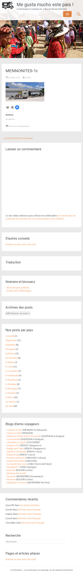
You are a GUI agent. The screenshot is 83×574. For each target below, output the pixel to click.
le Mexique (11, 384)
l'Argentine (11, 340)
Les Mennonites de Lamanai (17, 138)
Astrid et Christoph (16, 451)
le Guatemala (12, 375)
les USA (9, 406)
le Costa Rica (12, 371)
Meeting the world (16, 473)
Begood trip (13, 454)
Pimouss (11, 479)
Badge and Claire (15, 448)
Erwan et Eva (13, 445)
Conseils (10, 336)
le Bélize (10, 362)
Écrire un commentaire (19, 126)
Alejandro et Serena (16, 482)
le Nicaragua (12, 388)
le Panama (11, 393)
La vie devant (13, 439)
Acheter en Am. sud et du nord (21, 244)
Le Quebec (11, 401)
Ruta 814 (11, 470)
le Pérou (10, 397)
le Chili (9, 366)
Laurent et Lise (14, 430)
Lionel (28, 77)
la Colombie (12, 358)
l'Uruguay (10, 349)
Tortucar (11, 476)
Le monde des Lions (17, 464)
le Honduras (12, 379)
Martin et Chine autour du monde (24, 436)
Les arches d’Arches (29, 505)
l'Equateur (11, 344)
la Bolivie (10, 353)
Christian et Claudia (17, 442)
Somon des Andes (16, 461)
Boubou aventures (16, 457)
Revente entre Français (29, 509)
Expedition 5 (13, 467)
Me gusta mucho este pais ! (45, 4)
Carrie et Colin (14, 433)
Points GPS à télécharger (19, 290)
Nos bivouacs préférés (18, 287)
